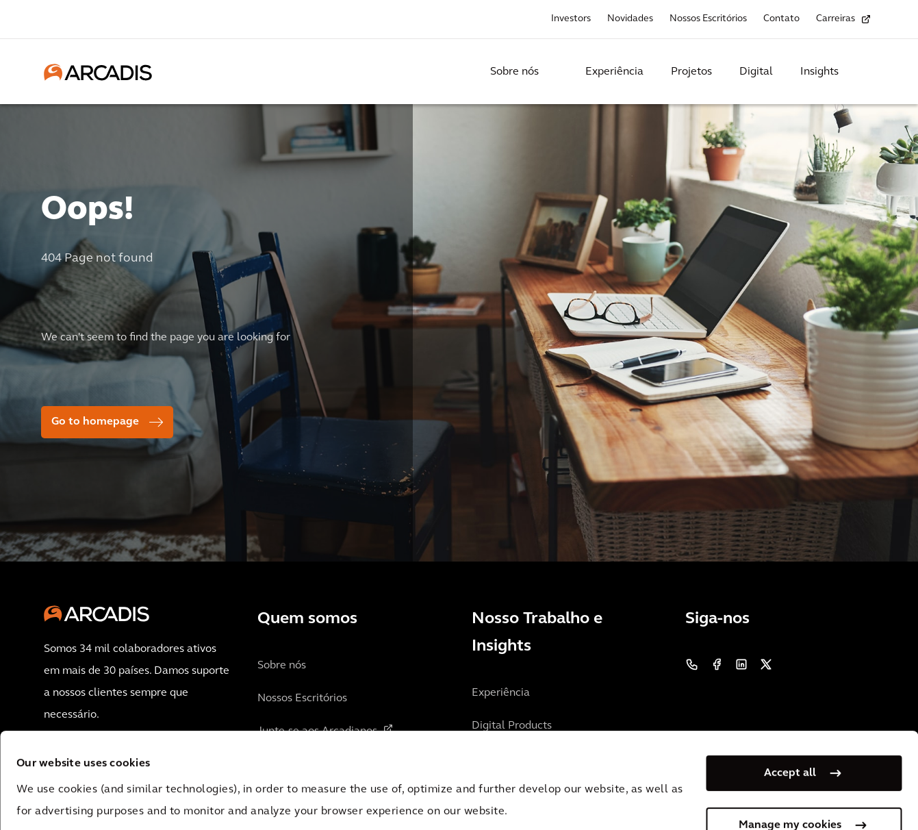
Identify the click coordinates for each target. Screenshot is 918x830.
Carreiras (835, 19)
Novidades (630, 19)
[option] (459, 327)
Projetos (691, 71)
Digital (756, 71)
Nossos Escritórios (708, 19)
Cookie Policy (373, 765)
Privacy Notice (270, 765)
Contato (781, 19)
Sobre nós (514, 71)
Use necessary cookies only (790, 787)
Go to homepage (95, 421)
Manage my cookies (790, 735)
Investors (571, 19)
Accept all (790, 683)
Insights (819, 71)
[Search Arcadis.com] (866, 72)
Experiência (614, 71)
